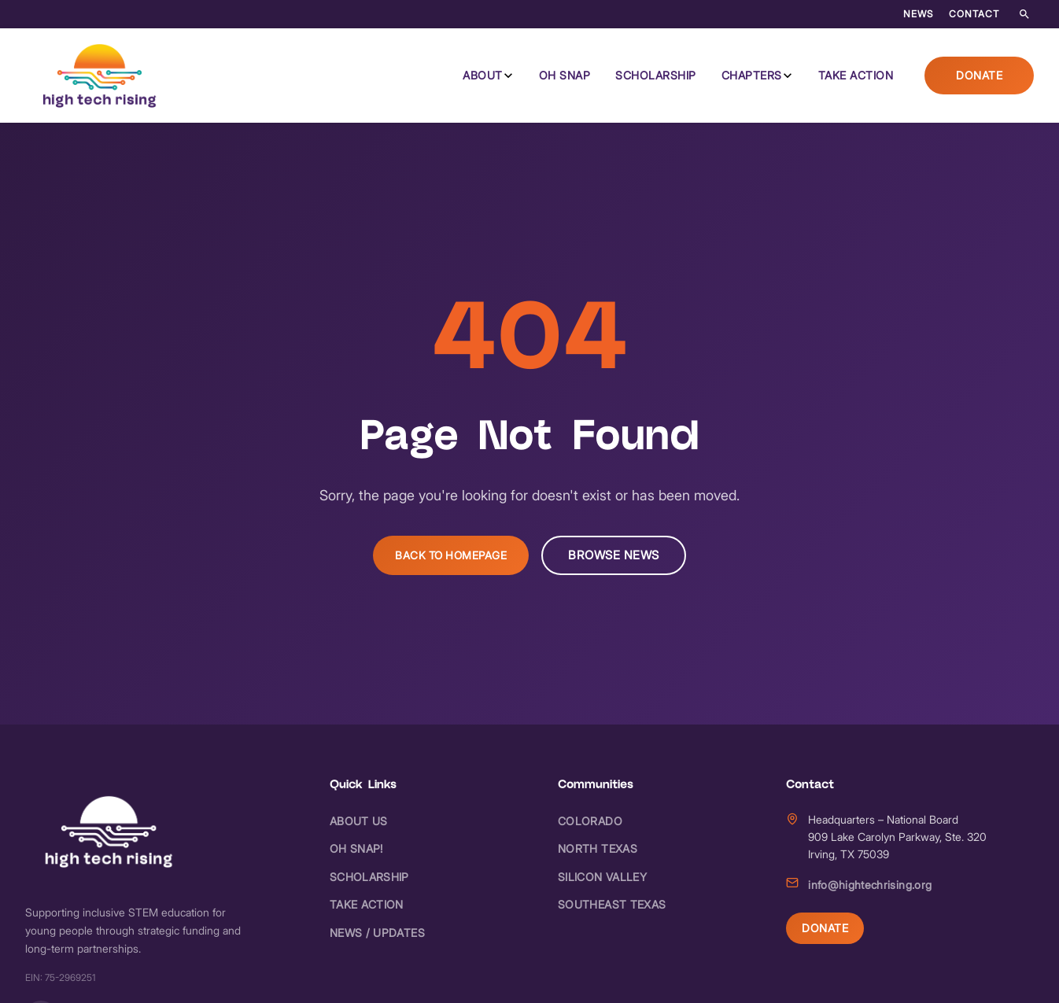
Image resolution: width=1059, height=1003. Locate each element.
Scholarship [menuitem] (655, 75)
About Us (359, 821)
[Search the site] (1024, 14)
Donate (979, 75)
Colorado (590, 821)
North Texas (597, 848)
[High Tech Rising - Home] (100, 75)
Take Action (367, 904)
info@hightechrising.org (870, 884)
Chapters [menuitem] (751, 75)
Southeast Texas (612, 904)
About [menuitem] (483, 75)
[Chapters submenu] (787, 75)
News (918, 14)
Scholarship (369, 876)
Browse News (613, 555)
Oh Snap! (356, 848)
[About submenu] (508, 75)
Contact (974, 14)
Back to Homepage (451, 555)
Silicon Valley (602, 876)
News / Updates (377, 932)
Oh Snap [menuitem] (565, 75)
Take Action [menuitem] (856, 75)
